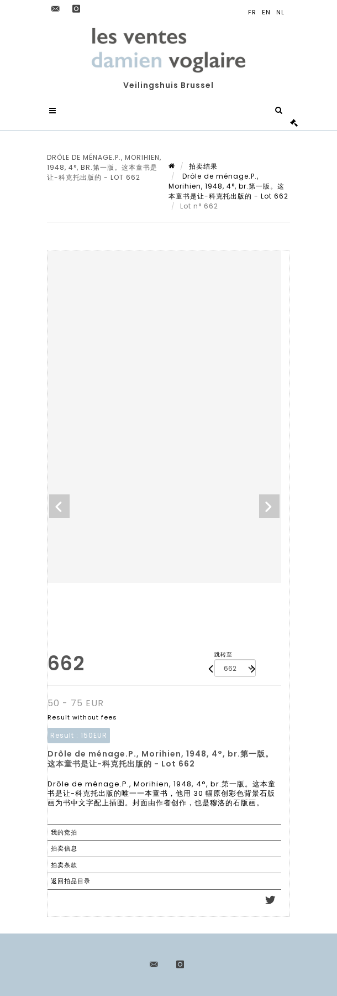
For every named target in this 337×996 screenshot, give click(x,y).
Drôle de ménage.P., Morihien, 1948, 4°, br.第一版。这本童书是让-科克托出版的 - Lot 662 (228, 186)
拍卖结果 (203, 166)
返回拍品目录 (71, 881)
